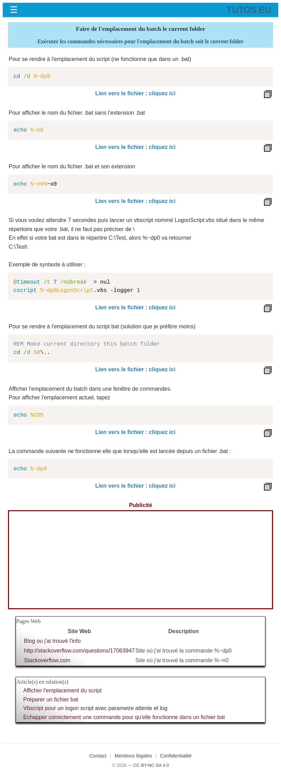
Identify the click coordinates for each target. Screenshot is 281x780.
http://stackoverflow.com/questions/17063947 (79, 651)
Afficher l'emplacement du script (62, 690)
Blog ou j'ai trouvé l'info (52, 641)
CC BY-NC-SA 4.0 (151, 765)
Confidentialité (175, 756)
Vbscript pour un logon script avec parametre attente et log (95, 708)
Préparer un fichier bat (50, 699)
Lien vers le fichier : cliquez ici (135, 93)
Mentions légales (133, 756)
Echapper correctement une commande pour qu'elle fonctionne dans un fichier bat (124, 717)
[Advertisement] (140, 559)
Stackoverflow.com (47, 660)
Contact (98, 756)
